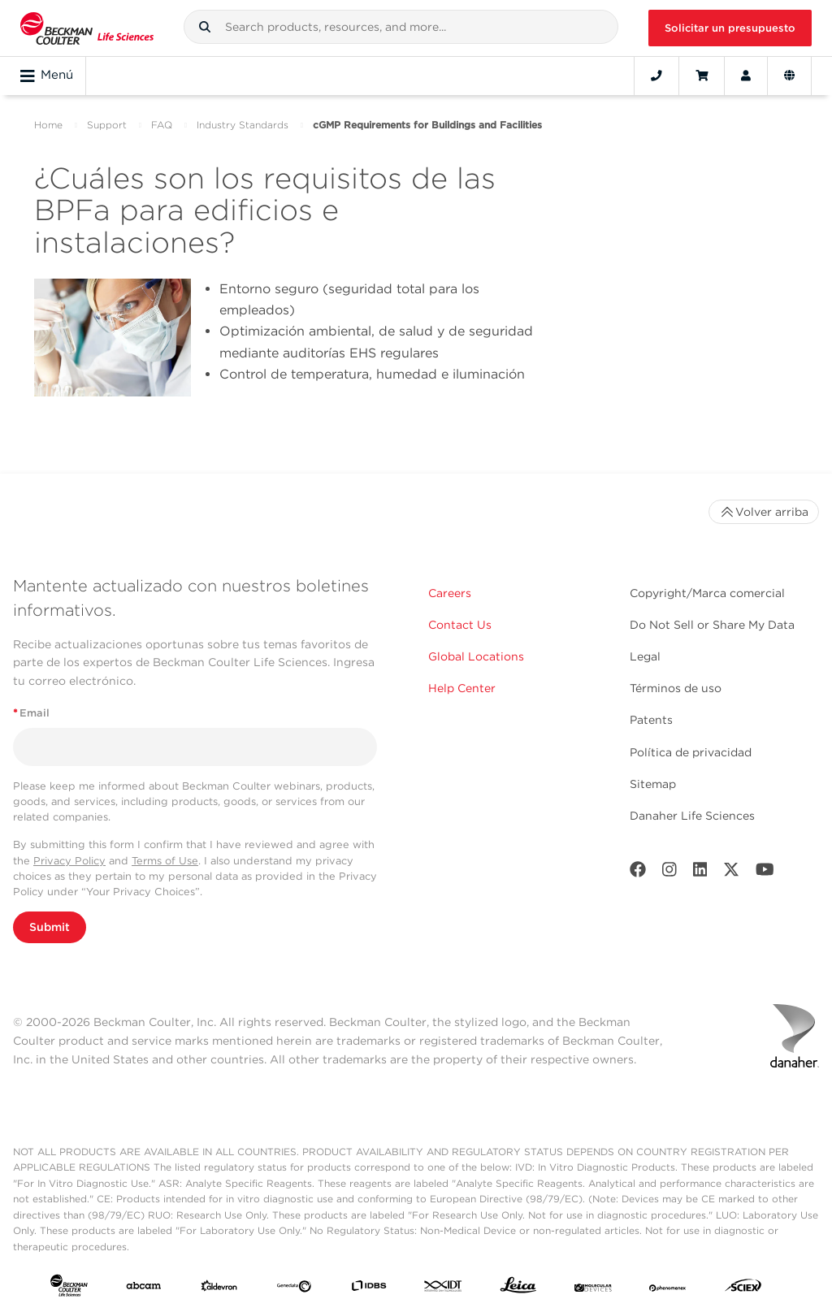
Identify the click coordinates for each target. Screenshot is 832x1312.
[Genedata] (294, 1288)
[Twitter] (731, 873)
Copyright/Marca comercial (707, 593)
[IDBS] (368, 1288)
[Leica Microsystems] (518, 1288)
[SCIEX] (743, 1289)
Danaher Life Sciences (692, 815)
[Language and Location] (789, 75)
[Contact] (656, 75)
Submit (49, 926)
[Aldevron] (219, 1288)
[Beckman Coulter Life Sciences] (87, 28)
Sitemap (653, 783)
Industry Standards (242, 125)
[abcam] (143, 1288)
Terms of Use (165, 861)
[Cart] (701, 75)
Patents (651, 719)
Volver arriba (763, 512)
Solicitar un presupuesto (730, 28)
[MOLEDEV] (593, 1288)
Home (48, 125)
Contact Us (460, 624)
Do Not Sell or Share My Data (712, 624)
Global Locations (476, 656)
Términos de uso (676, 688)
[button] (204, 26)
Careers (449, 593)
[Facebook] (638, 873)
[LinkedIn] (700, 873)
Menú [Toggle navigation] (46, 75)
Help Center (462, 688)
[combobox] (401, 27)
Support (107, 125)
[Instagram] (669, 873)
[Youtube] (765, 873)
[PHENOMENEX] (667, 1288)
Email (31, 713)
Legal (645, 656)
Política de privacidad (691, 752)
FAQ (161, 125)
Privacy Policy (69, 861)
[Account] (746, 75)
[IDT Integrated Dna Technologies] (443, 1288)
